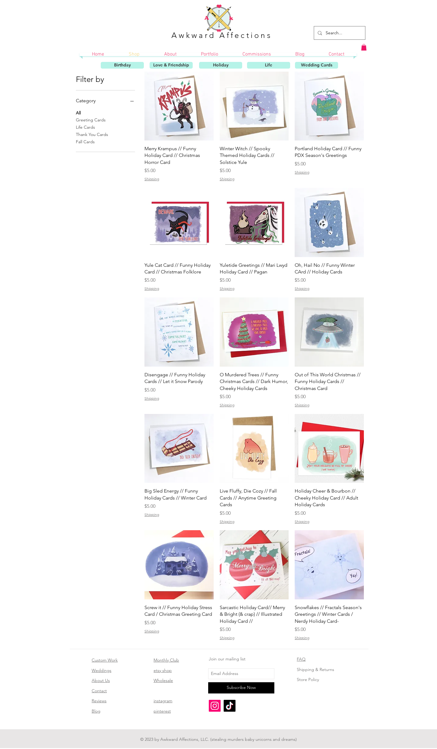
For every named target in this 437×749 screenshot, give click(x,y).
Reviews (99, 700)
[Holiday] (220, 65)
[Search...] (339, 32)
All (78, 113)
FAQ (301, 659)
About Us (101, 680)
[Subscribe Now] (241, 687)
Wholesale (163, 680)
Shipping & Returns (315, 669)
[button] (364, 47)
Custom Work (105, 660)
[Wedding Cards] (316, 65)
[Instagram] (215, 706)
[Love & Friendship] (171, 65)
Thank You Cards (92, 134)
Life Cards (85, 127)
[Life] (268, 65)
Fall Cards (85, 141)
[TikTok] (229, 706)
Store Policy (308, 679)
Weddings (101, 670)
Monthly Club (166, 660)
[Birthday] (122, 65)
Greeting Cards (91, 120)
